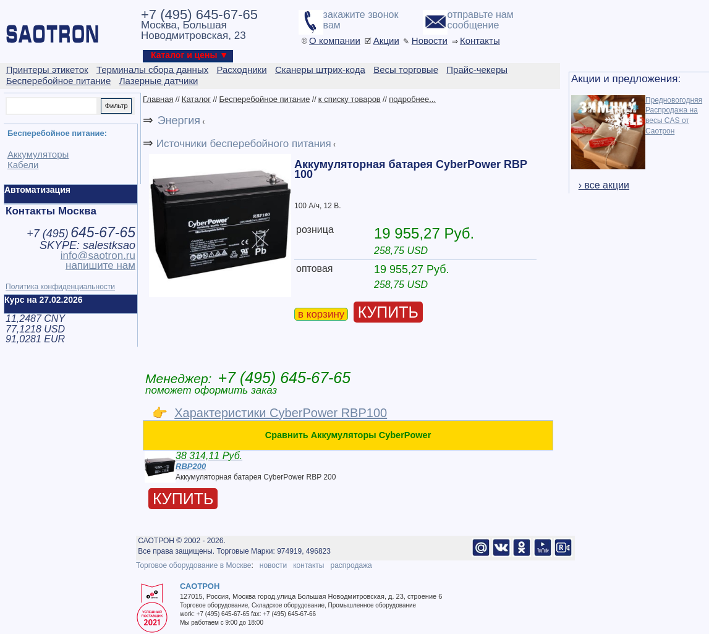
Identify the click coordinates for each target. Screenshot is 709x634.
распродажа (350, 565)
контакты (308, 565)
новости (273, 565)
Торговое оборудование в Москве (193, 565)
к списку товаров (349, 99)
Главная (158, 99)
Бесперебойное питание (264, 99)
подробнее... (412, 99)
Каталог (196, 99)
